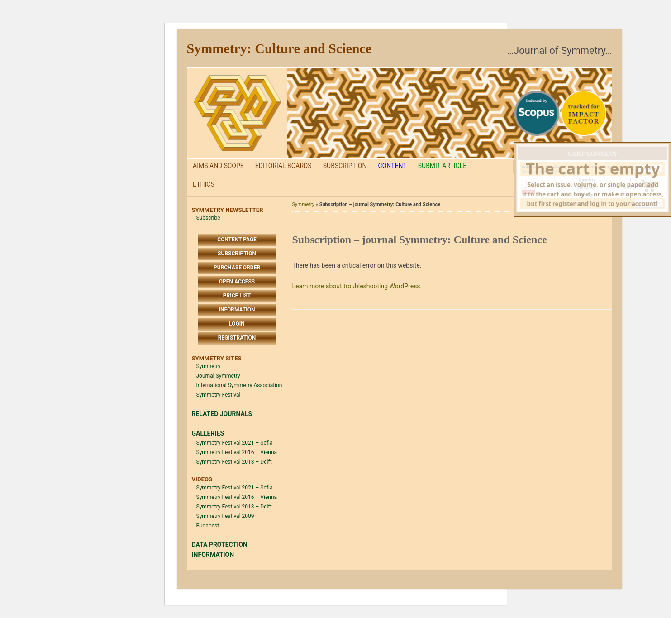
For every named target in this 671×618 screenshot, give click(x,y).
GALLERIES (208, 433)
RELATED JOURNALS (222, 413)
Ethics (203, 184)
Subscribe (208, 218)
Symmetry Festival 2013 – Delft (234, 462)
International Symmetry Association (239, 385)
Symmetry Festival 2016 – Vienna (236, 452)
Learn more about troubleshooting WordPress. (357, 286)
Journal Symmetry (218, 376)
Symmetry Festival (218, 395)
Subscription (345, 165)
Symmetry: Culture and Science (279, 48)
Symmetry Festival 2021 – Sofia (234, 443)
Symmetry (208, 366)
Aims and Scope (218, 165)
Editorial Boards (283, 165)
